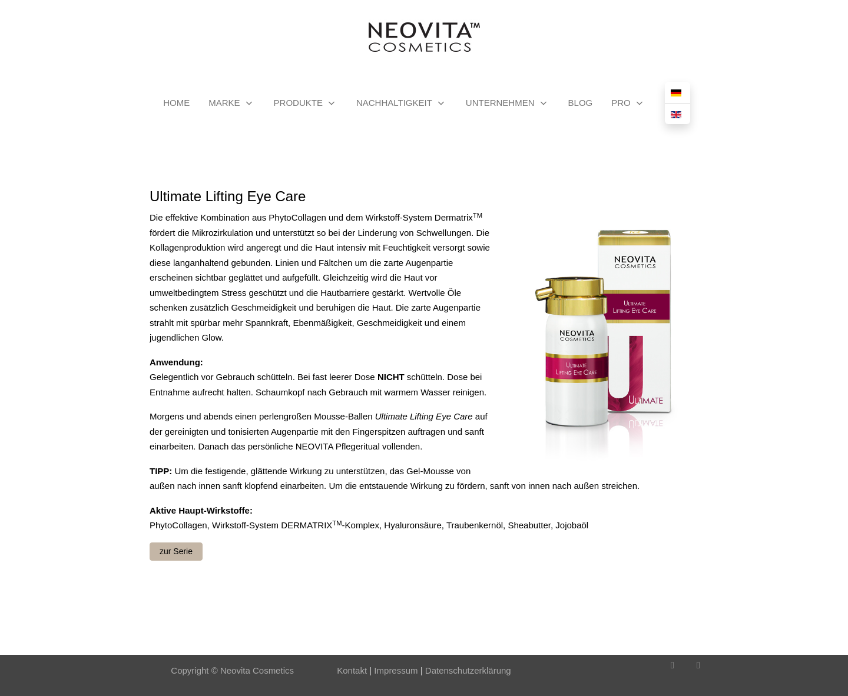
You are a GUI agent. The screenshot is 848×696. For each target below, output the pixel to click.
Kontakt (352, 670)
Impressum (395, 670)
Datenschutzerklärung (468, 670)
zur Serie (176, 551)
